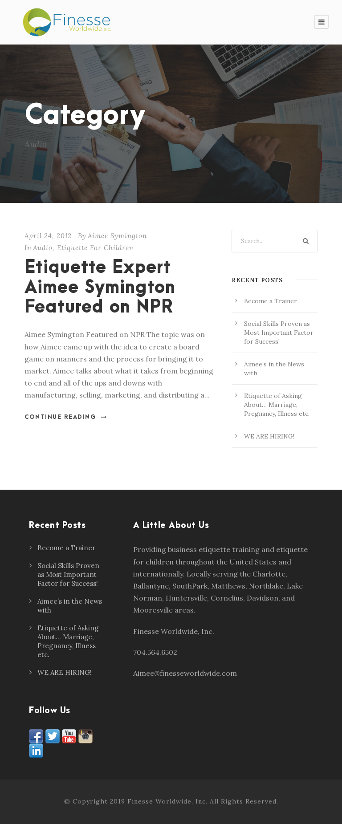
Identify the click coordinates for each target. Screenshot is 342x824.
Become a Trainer (270, 301)
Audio (43, 248)
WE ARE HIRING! (269, 436)
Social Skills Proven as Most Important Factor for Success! (279, 332)
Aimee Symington (117, 235)
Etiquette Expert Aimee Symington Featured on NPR (99, 287)
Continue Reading (65, 417)
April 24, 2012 (48, 235)
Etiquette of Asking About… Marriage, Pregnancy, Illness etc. (276, 405)
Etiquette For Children (95, 248)
